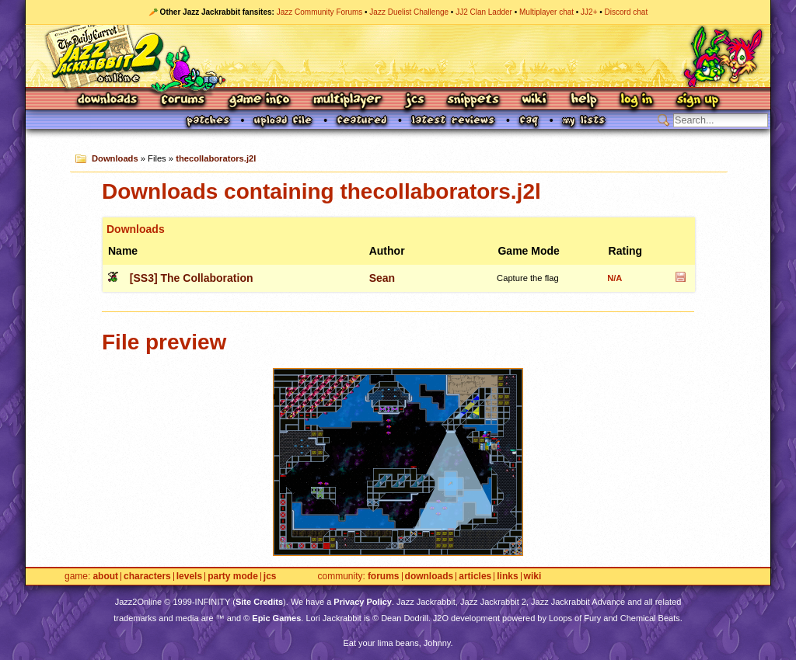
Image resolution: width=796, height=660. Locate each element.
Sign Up (697, 100)
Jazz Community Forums (320, 12)
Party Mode (233, 576)
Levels (189, 576)
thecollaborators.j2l (216, 158)
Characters (147, 576)
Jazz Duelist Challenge (409, 12)
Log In (637, 100)
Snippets (473, 100)
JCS (414, 100)
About (105, 576)
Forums (183, 100)
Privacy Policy (362, 601)
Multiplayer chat (546, 12)
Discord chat (626, 12)
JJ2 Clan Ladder (484, 12)
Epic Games (276, 618)
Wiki (535, 100)
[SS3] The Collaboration (191, 278)
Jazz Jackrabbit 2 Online (397, 56)
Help (584, 100)
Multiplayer (347, 100)
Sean (382, 278)
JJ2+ (589, 12)
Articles (475, 576)
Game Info (259, 100)
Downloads (108, 100)
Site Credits (259, 601)
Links (507, 576)
